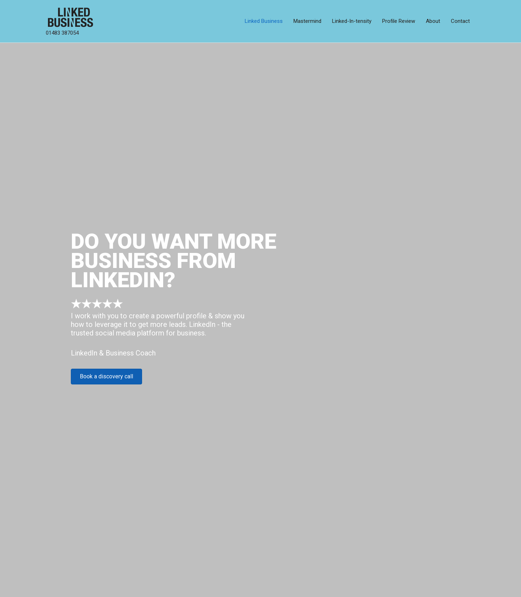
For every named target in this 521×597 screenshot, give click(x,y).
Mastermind (307, 21)
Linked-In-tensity (351, 21)
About (433, 21)
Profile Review (398, 21)
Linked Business (264, 21)
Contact (460, 21)
